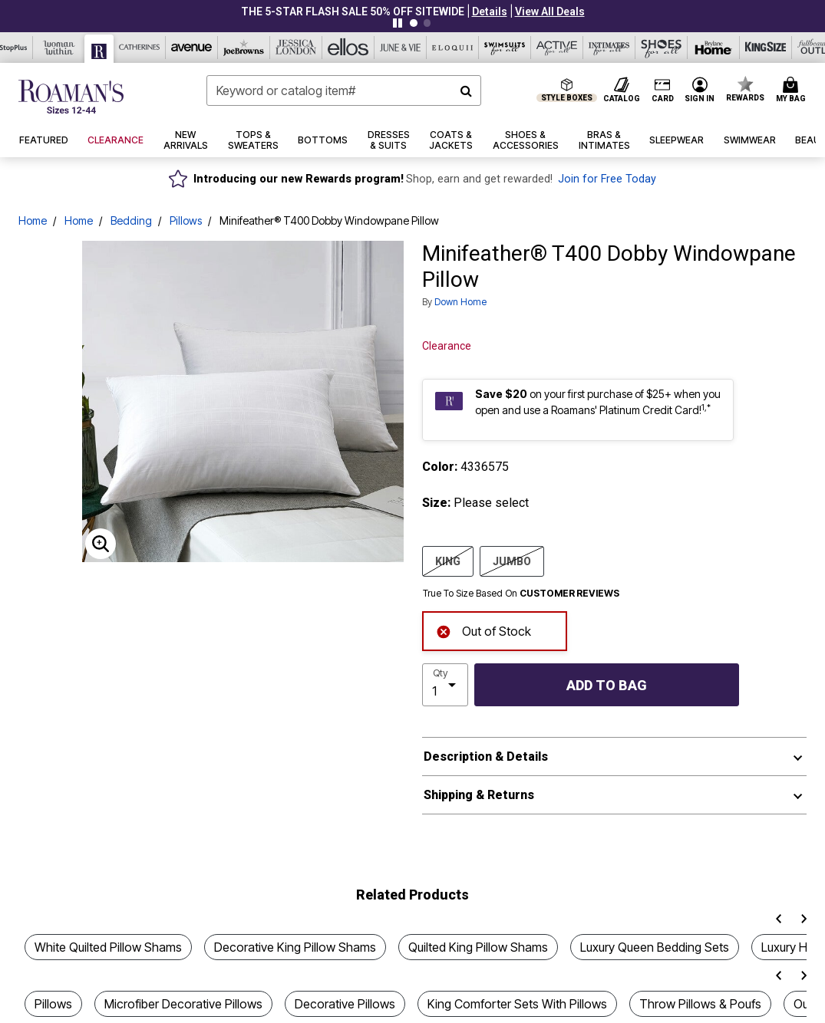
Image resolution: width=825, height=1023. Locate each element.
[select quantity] (445, 684)
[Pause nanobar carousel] (397, 23)
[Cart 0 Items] (793, 90)
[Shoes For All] (661, 47)
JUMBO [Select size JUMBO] (512, 560)
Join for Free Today (607, 179)
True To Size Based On (521, 593)
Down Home (460, 302)
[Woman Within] (59, 47)
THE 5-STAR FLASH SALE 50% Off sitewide (352, 11)
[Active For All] (557, 47)
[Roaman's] (99, 49)
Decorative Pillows (345, 1003)
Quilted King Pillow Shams (478, 947)
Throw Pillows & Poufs (700, 1003)
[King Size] (766, 47)
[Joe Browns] (244, 47)
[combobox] (343, 90)
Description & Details (486, 756)
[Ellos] (348, 47)
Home (32, 220)
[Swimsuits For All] (505, 47)
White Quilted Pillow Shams (108, 947)
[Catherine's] (140, 47)
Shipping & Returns (479, 795)
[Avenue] (192, 47)
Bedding (131, 220)
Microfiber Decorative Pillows (183, 1003)
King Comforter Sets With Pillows (517, 1003)
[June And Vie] (401, 47)
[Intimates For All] (609, 47)
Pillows (186, 220)
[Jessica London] (296, 47)
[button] (489, 11)
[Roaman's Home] (71, 96)
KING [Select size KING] (447, 560)
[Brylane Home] (714, 47)
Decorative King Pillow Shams (295, 947)
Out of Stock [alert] (483, 630)
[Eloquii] (453, 47)
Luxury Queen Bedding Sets (654, 947)
